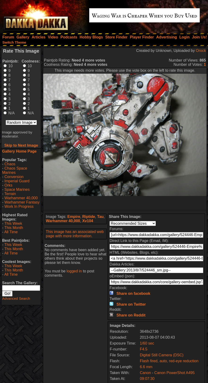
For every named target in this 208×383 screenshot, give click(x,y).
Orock (201, 51)
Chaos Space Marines (14, 170)
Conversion (14, 177)
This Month (13, 228)
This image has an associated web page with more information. (75, 234)
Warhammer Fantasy (22, 202)
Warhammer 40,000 (21, 198)
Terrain (10, 194)
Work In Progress (19, 206)
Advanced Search (16, 298)
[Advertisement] (125, 203)
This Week (13, 223)
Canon (145, 373)
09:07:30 (147, 379)
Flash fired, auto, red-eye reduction (169, 361)
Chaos (9, 164)
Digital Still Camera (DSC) (161, 355)
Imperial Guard (17, 181)
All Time (11, 232)
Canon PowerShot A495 (174, 373)
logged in (74, 271)
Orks (8, 185)
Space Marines (17, 189)
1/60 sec (147, 343)
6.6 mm (146, 367)
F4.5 (143, 349)
